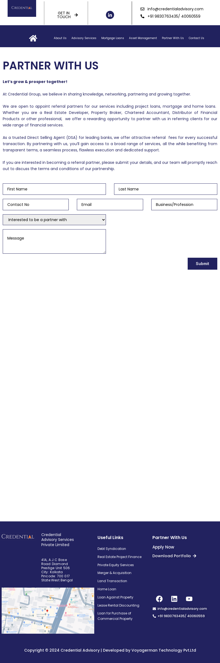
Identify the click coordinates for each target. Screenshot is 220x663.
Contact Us (196, 38)
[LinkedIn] (110, 15)
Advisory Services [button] (83, 38)
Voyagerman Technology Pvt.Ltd (163, 650)
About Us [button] (60, 38)
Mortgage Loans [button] (112, 38)
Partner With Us (173, 38)
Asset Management (143, 38)
